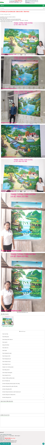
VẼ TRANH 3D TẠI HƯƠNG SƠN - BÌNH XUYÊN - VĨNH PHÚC (7, 326)
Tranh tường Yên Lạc (6, 364)
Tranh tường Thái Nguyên (7, 372)
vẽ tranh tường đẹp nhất (7, 389)
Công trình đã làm (5, 344)
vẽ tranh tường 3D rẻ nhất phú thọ (8, 394)
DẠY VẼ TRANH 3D (6, 380)
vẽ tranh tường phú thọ (6, 397)
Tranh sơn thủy (5, 333)
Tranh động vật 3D (5, 369)
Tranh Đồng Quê (5, 336)
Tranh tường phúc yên (6, 358)
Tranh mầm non (5, 347)
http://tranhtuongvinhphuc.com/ (22, 312)
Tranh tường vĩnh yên (6, 361)
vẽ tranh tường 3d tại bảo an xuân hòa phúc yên (11, 391)
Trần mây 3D (4, 342)
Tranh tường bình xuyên (7, 353)
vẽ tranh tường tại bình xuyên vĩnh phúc (9, 386)
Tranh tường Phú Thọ (6, 375)
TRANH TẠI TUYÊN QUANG (7, 367)
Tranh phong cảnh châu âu (7, 339)
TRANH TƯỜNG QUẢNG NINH (8, 378)
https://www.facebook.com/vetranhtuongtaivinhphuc (11, 19)
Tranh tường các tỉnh (6, 355)
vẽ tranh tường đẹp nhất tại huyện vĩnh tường (11, 383)
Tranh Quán (4, 350)
